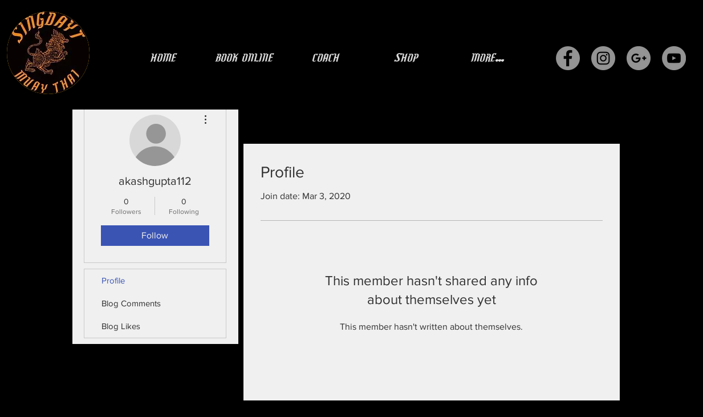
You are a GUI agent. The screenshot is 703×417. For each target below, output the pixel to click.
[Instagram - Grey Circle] (603, 58)
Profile (113, 280)
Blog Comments (131, 303)
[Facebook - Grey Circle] (568, 58)
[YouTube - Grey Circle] (674, 58)
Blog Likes (120, 326)
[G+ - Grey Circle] (639, 58)
